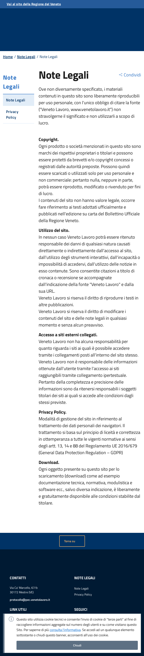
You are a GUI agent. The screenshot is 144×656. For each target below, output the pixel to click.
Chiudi (77, 645)
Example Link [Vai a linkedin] (77, 602)
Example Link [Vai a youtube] (97, 602)
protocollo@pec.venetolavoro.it (30, 581)
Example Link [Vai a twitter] (87, 602)
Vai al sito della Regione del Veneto (34, 4)
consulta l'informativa (65, 629)
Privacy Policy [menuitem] (83, 576)
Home (8, 31)
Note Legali (26, 31)
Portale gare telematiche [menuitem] (25, 608)
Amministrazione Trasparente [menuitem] (28, 602)
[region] (129, 49)
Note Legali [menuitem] (81, 570)
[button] (129, 49)
